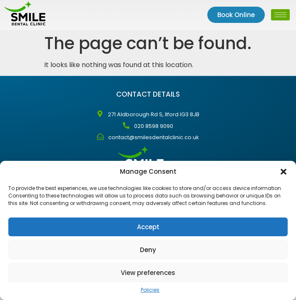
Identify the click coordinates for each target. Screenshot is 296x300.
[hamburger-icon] (280, 14)
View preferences (148, 272)
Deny (148, 249)
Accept (148, 226)
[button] (283, 172)
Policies (150, 289)
